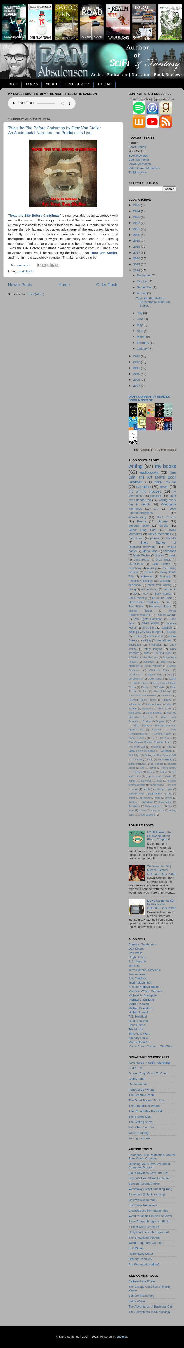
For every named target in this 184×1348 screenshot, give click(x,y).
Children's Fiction (159, 670)
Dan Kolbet (136, 948)
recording (145, 797)
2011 (137, 368)
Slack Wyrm (137, 1301)
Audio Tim (135, 1068)
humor (132, 780)
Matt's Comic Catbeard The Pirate (151, 1046)
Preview (146, 721)
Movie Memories (140, 164)
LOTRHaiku (136, 564)
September (145, 287)
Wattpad (167, 627)
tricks (131, 810)
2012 (137, 362)
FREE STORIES (77, 84)
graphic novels (154, 776)
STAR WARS (150, 623)
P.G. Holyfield (138, 1016)
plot (170, 789)
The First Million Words (144, 1106)
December (144, 275)
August (142, 293)
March (141, 336)
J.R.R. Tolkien (164, 708)
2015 (137, 264)
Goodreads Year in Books (142, 695)
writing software (146, 814)
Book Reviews (138, 155)
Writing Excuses (139, 1138)
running (133, 802)
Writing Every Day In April (145, 632)
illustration (135, 644)
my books (165, 466)
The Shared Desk (140, 1116)
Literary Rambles (140, 1259)
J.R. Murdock (138, 978)
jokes (159, 780)
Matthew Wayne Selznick (145, 991)
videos (142, 810)
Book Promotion (153, 666)
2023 (137, 217)
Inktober (133, 708)
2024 (137, 211)
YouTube (137, 759)
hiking (132, 589)
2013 (137, 356)
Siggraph (156, 729)
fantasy (151, 772)
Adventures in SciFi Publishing (149, 1062)
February (143, 342)
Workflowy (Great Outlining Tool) (150, 1189)
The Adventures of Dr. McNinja (149, 1312)
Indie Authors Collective (159, 704)
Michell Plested (141, 610)
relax (157, 797)
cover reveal (155, 636)
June (140, 319)
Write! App (134, 755)
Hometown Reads (160, 606)
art (156, 508)
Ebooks (171, 538)
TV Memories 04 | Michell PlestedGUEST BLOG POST (161, 870)
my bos (172, 785)
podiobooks (154, 793)
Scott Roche (137, 1025)
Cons (169, 674)
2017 (137, 252)
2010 (137, 373)
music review (157, 785)
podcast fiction (139, 525)
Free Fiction (136, 606)
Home (64, 284)
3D (135, 593)
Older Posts (107, 284)
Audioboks (148, 661)
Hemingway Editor (141, 1253)
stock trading (165, 802)
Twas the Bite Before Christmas (34, 215)
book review (165, 482)
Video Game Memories (144, 168)
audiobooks (26, 271)
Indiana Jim (135, 704)
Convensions (136, 678)
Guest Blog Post (142, 530)
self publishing (149, 589)
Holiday (167, 700)
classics (171, 632)
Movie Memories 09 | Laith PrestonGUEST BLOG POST (161, 904)
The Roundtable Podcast (145, 1111)
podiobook (135, 568)
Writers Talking (138, 1133)
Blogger (122, 1336)
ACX (146, 593)
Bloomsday (134, 666)
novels (146, 789)
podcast (155, 495)
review (168, 797)
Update (163, 521)
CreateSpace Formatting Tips (148, 1210)
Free (168, 602)
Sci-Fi (173, 721)
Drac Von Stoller (103, 253)
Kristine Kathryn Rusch (144, 987)
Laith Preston (161, 564)
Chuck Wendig (138, 598)
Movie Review (141, 555)
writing (136, 466)
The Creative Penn (141, 1095)
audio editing (165, 759)
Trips (169, 746)
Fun (145, 691)
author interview (137, 763)
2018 (137, 246)
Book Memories (139, 159)
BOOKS (32, 84)
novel (135, 789)
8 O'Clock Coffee (163, 653)
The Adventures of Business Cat (150, 1306)
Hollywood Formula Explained (149, 1232)
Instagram (147, 708)
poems (154, 538)
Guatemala (166, 695)
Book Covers (166, 517)
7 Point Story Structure (144, 1227)
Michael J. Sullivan (141, 999)
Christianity (134, 674)
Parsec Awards (166, 614)
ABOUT (52, 84)
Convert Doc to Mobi (142, 1200)
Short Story (149, 627)
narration (143, 487)
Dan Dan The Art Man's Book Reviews (152, 477)
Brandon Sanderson (142, 944)
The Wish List (137, 746)
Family (144, 687)
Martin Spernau (153, 712)
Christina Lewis (153, 674)
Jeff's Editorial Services (144, 970)
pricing (168, 793)
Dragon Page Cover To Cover (148, 1073)
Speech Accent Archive (144, 1183)
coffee (153, 767)
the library (134, 806)
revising (152, 568)
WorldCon (166, 751)
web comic (169, 589)
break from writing (159, 585)
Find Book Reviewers (143, 1205)
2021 (137, 229)
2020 (137, 234)
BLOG (13, 84)
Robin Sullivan (138, 1020)
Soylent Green (162, 733)
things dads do (154, 806)
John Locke (135, 712)
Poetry (141, 521)
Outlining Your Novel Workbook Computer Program (150, 1165)
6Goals (149, 572)
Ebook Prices (140, 683)
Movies (159, 555)
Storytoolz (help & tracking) (147, 1194)
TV (152, 738)
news (164, 487)
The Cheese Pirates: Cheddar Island (150, 742)
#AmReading (137, 517)
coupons (137, 772)
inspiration (155, 644)
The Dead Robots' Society (146, 1100)
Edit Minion (136, 1248)
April (140, 331)
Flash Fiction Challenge (144, 602)
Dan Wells (135, 953)
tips (170, 806)
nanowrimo (136, 538)
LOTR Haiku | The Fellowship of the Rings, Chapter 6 (159, 836)
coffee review (168, 767)
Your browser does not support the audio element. (42, 103)
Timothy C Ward (139, 1033)
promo (132, 797)
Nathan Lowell (138, 1012)
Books (164, 525)
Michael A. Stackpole (143, 995)
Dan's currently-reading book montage (149, 398)
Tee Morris (136, 1029)
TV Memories (138, 172)
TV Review (166, 738)
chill (142, 767)
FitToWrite (159, 687)
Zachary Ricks (138, 1038)
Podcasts (165, 576)
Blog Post (166, 661)
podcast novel (136, 793)
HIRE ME (105, 84)
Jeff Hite (134, 965)
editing (147, 640)
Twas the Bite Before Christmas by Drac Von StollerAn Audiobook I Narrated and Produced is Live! (54, 130)
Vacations (165, 580)
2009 (137, 379)
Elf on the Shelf (162, 598)
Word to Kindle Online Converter (150, 1216)
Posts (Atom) (35, 294)
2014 (137, 270)
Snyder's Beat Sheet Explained (149, 1178)
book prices (157, 763)
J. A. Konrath (137, 961)
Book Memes (163, 593)
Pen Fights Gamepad (148, 619)
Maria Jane (149, 551)
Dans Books (141, 559)
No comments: (21, 265)
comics (137, 636)
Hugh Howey (137, 957)
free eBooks (164, 640)
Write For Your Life (141, 1127)
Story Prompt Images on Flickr (149, 1221)
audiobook (135, 585)
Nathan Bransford (140, 1008)
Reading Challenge (141, 580)
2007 (137, 385)
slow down (147, 802)
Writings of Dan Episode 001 (160, 755)
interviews (146, 780)
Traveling (156, 746)
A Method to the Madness (143, 657)
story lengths (153, 649)
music (172, 555)
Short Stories (137, 147)
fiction (163, 772)
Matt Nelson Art (139, 1042)
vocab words (157, 810)
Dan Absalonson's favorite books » (155, 450)
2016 (137, 258)
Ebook (172, 678)
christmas (169, 551)
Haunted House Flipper (142, 700)
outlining (159, 789)
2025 (137, 205)
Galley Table (137, 1079)
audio (150, 759)
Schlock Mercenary (141, 1295)
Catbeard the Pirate (142, 1281)
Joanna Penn (138, 974)
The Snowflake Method (144, 1237)
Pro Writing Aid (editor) (144, 1264)
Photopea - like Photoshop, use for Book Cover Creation (152, 1156)
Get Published (162, 691)
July (140, 313)
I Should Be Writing (141, 1089)
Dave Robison (156, 678)
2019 (137, 240)
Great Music (163, 559)
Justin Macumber (140, 982)
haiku (169, 776)
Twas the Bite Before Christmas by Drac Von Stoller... (153, 302)
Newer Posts (20, 284)
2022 (137, 223)
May (140, 325)
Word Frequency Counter (146, 1243)
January (143, 348)
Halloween (146, 576)
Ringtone (160, 721)
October (143, 281)
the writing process (145, 491)
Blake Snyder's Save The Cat (148, 1173)
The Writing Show (140, 1122)
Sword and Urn (137, 738)
